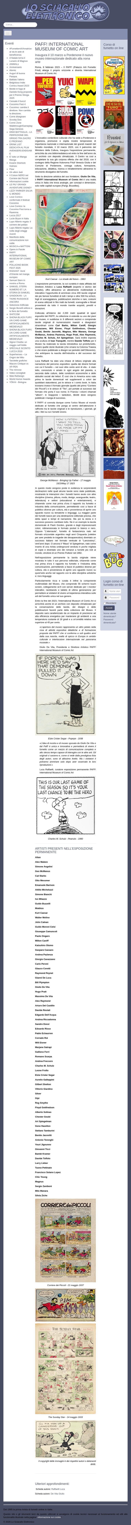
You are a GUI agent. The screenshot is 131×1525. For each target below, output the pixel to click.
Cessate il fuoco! (17, 101)
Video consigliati (17, 373)
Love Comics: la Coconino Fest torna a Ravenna (20, 209)
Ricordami (111, 603)
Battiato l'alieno (16, 79)
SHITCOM (14, 314)
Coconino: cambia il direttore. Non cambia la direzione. (20, 110)
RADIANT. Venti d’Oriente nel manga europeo (19, 274)
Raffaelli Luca (58, 1489)
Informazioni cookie (18, 181)
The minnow (15, 370)
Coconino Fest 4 (17, 104)
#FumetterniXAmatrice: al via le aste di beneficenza (20, 51)
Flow (11, 169)
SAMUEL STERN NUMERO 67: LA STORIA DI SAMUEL (19, 289)
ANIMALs (14, 64)
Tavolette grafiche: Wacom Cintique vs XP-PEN (18, 363)
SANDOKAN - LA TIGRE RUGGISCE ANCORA (19, 298)
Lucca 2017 (15, 215)
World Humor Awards (19, 379)
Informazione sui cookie (49, 1517)
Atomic (12, 70)
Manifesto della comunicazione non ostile (18, 240)
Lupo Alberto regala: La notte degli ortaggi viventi (20, 230)
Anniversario (15, 67)
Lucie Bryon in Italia (19, 218)
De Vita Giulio (57, 1493)
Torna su (123, 1522)
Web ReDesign (16, 376)
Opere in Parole (17, 249)
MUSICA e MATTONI (19, 246)
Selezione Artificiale (19, 305)
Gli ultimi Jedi (16, 172)
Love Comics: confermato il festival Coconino (19, 200)
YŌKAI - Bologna (17, 382)
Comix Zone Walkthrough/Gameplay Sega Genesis (20, 125)
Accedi (109, 608)
